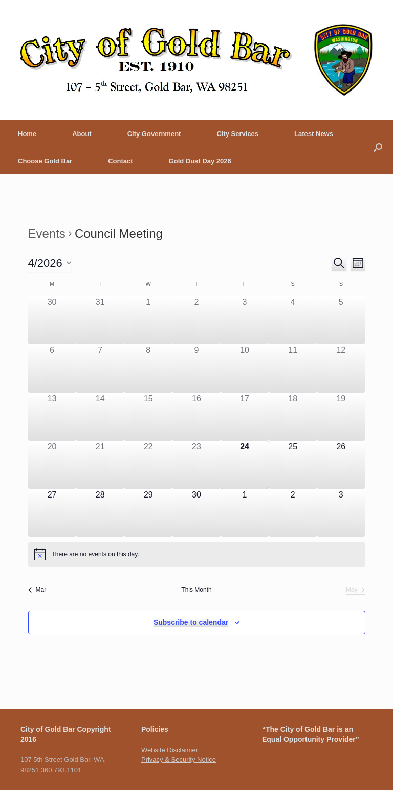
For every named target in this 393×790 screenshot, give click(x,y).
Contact (120, 161)
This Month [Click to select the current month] (196, 589)
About (82, 134)
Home (27, 134)
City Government (154, 134)
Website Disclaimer (169, 750)
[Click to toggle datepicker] (49, 263)
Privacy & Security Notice (178, 759)
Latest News (313, 134)
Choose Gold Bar (45, 161)
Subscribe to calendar (191, 622)
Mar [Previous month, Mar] (37, 589)
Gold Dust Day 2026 (200, 161)
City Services (237, 134)
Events (47, 233)
